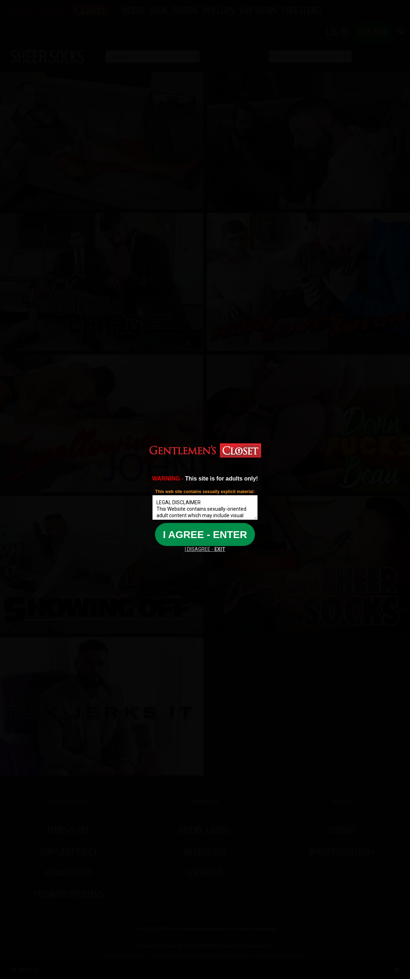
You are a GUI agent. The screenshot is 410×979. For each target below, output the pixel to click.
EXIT (220, 549)
